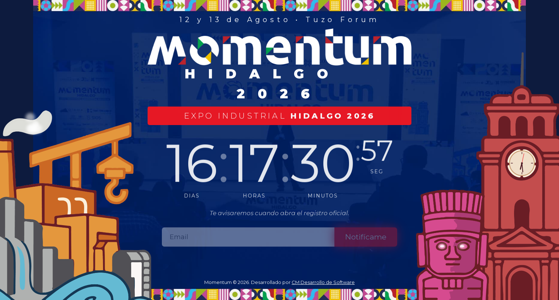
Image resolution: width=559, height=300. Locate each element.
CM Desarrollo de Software (323, 282)
